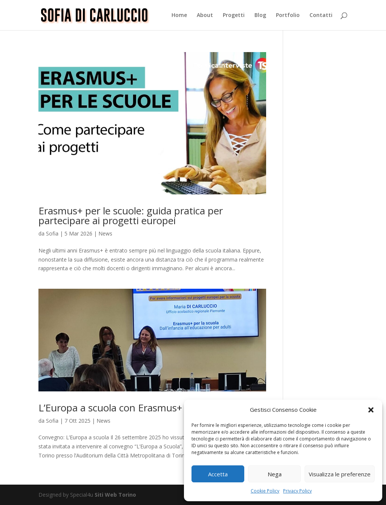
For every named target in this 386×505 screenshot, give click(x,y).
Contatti (320, 15)
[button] (371, 410)
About (205, 15)
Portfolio (288, 15)
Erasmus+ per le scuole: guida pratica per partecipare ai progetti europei (130, 215)
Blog (260, 15)
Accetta (218, 474)
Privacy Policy (297, 491)
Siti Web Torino (115, 494)
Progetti (234, 15)
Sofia (52, 233)
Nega (275, 474)
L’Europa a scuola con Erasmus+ (110, 407)
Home (179, 15)
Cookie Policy (265, 491)
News (105, 233)
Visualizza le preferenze (340, 474)
